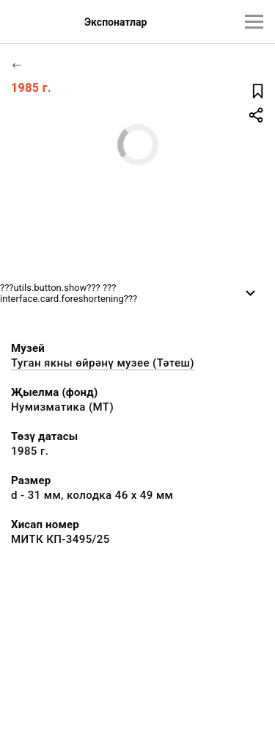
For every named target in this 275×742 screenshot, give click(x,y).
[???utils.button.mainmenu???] (254, 21)
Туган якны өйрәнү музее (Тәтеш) (102, 363)
